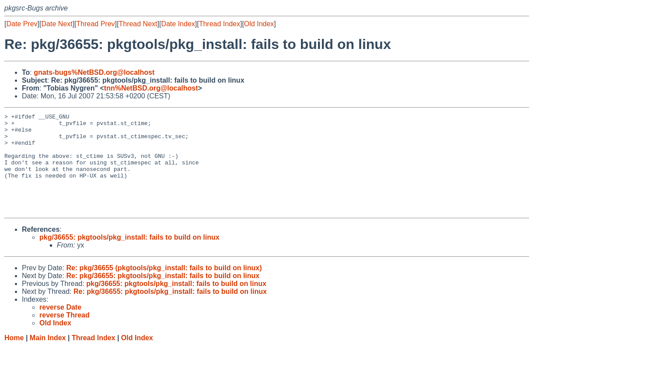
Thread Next (138, 24)
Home (14, 357)
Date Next (56, 24)
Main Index (48, 357)
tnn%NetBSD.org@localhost (151, 88)
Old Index (259, 24)
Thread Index (219, 24)
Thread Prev (96, 24)
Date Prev (21, 24)
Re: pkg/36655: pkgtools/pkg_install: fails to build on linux (162, 295)
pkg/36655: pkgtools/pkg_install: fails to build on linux (129, 257)
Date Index (178, 24)
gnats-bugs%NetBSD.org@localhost (94, 72)
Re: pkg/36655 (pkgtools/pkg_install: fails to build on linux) (164, 287)
